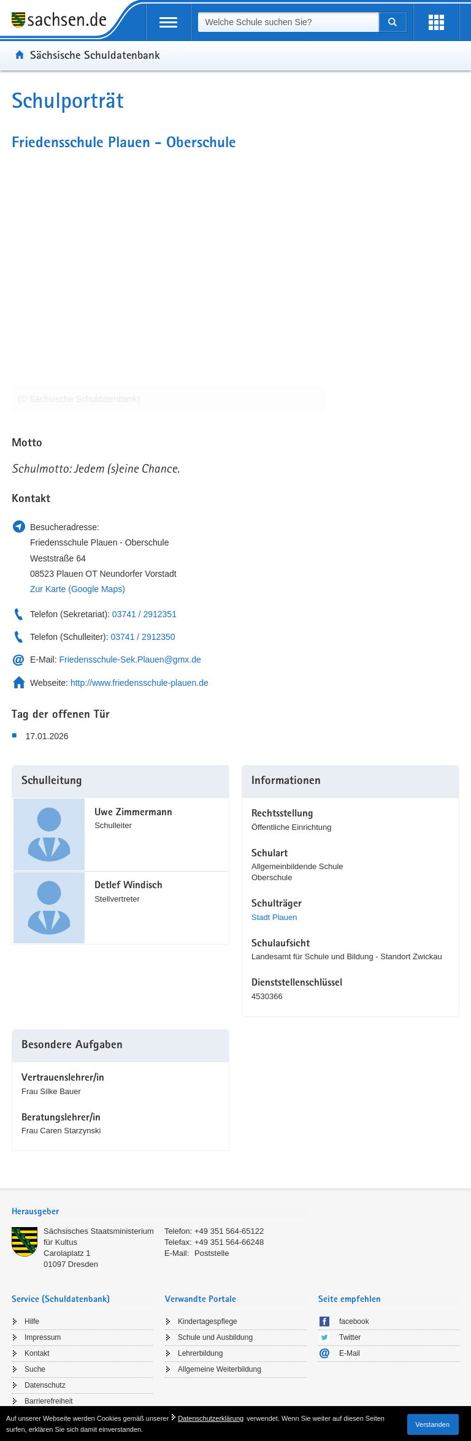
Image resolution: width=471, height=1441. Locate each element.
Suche (35, 1369)
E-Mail (349, 1353)
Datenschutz (45, 1385)
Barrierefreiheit (49, 1401)
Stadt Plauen (274, 917)
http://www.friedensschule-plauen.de (140, 683)
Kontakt (37, 1353)
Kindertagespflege (207, 1321)
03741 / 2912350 (143, 637)
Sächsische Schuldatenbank (95, 54)
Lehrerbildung (200, 1353)
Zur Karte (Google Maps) (77, 589)
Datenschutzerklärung (210, 1418)
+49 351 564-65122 (229, 1231)
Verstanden (432, 1424)
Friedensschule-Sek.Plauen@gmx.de (130, 659)
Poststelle (211, 1253)
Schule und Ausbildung (215, 1337)
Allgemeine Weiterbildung (219, 1369)
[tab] (159, 1212)
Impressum (43, 1337)
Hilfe (32, 1321)
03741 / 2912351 (144, 614)
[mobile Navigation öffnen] (168, 22)
